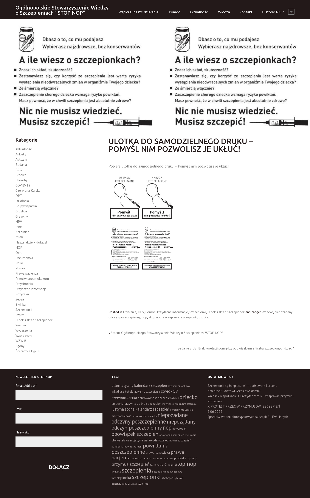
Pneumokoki (24, 258)
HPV (141, 312)
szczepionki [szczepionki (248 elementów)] (146, 477)
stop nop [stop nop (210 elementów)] (185, 464)
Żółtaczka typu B (28, 351)
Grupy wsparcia (26, 206)
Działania (129, 312)
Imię (19, 409)
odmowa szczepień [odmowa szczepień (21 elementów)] (178, 440)
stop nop (155, 317)
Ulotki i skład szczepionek (226, 312)
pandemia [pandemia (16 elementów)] (118, 446)
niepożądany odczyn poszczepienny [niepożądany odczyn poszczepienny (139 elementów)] (153, 424)
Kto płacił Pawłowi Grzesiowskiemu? (234, 391)
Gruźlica (21, 211)
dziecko (267, 312)
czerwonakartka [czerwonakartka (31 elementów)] (124, 397)
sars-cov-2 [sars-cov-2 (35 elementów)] (158, 464)
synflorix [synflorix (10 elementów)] (116, 471)
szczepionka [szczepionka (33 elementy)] (121, 477)
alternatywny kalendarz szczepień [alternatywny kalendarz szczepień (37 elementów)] (139, 385)
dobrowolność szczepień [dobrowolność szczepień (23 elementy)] (155, 398)
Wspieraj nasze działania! (139, 11)
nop (144, 317)
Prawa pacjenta (27, 273)
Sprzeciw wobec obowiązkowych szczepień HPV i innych (248, 416)
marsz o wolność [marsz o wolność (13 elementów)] (121, 416)
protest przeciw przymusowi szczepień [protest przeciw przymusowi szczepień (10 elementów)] (152, 458)
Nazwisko (22, 432)
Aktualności (199, 11)
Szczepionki (197, 312)
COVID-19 (23, 185)
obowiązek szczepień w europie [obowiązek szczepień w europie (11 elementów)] (177, 434)
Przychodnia (24, 283)
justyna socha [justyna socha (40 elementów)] (123, 409)
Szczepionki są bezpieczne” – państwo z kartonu (242, 385)
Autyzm (21, 159)
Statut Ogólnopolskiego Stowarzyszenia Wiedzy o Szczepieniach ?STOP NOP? (167, 332)
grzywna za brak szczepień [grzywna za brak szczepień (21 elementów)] (142, 404)
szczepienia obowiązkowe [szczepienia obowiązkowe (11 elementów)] (167, 471)
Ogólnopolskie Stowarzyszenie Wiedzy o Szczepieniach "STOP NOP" (62, 10)
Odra (19, 252)
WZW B (21, 340)
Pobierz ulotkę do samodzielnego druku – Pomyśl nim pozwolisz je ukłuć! (168, 166)
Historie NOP (273, 11)
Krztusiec (22, 232)
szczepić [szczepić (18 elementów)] (167, 478)
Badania (21, 164)
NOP (19, 247)
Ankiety (21, 154)
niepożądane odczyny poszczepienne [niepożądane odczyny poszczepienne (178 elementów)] (150, 418)
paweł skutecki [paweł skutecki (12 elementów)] (133, 446)
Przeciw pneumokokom (32, 278)
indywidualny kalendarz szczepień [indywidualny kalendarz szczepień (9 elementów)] (179, 403)
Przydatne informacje (172, 312)
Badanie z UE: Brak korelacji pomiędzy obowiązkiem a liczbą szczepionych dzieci (235, 348)
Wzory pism (24, 335)
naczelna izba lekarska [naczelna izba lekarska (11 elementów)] (144, 416)
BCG (19, 170)
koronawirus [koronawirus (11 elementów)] (177, 409)
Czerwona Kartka (28, 190)
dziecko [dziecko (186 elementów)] (189, 397)
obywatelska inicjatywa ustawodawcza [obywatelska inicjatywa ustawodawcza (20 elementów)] (138, 440)
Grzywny (22, 216)
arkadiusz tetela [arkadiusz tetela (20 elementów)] (122, 391)
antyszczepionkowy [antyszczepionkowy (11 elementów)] (179, 385)
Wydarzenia (24, 330)
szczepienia (171, 317)
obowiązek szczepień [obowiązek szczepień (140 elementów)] (135, 433)
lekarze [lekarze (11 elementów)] (189, 409)
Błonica (21, 175)
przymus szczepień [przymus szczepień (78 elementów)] (130, 464)
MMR (19, 237)
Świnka (21, 304)
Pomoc (174, 11)
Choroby (21, 180)
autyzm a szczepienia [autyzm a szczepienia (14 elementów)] (147, 392)
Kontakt (245, 11)
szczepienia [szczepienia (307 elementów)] (136, 470)
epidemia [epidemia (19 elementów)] (118, 404)
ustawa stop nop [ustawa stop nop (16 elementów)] (138, 483)
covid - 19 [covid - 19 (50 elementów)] (169, 391)
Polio (19, 263)
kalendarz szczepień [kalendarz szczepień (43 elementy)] (152, 409)
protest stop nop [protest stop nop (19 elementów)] (185, 458)
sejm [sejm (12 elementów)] (171, 464)
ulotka (203, 317)
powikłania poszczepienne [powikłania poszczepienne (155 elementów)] (140, 448)
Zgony (20, 346)
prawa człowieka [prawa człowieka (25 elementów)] (158, 452)
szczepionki (189, 317)
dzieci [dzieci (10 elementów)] (175, 398)
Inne (19, 226)
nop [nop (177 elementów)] (167, 427)
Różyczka (22, 294)
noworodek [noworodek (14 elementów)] (179, 428)
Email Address (26, 385)
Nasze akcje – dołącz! (31, 242)
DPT (19, 195)
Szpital (21, 315)
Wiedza (224, 11)
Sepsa (20, 299)
